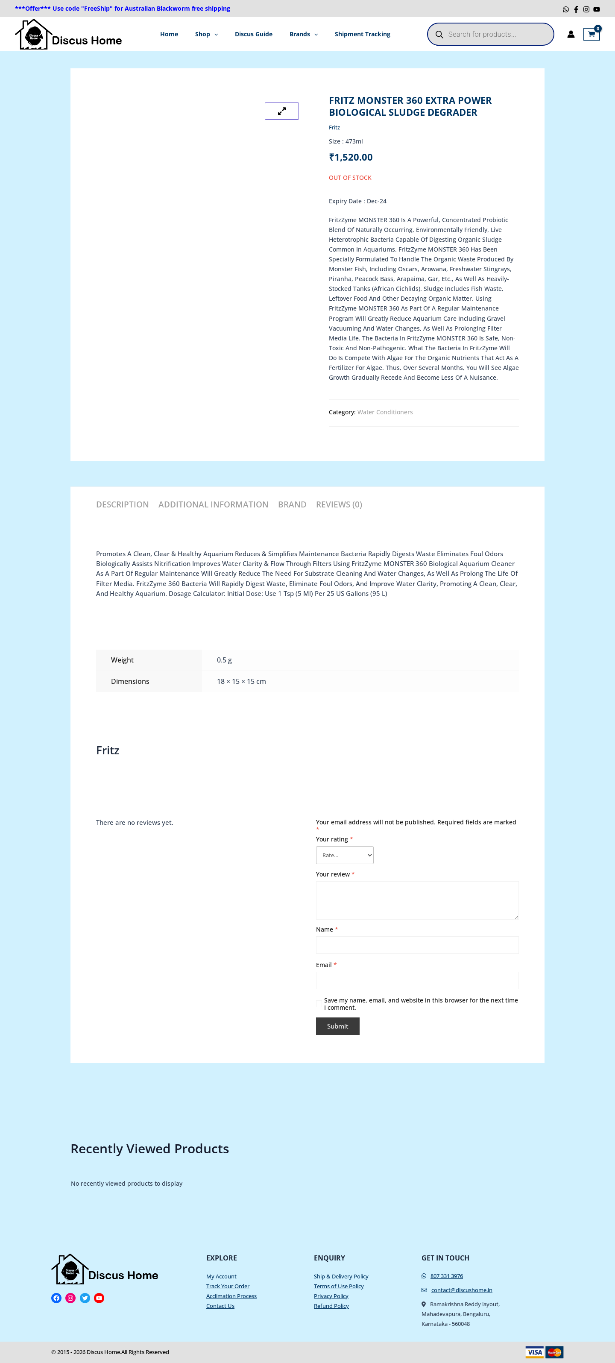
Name (327, 930)
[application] (218, 34)
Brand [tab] (297, 504)
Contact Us (220, 1306)
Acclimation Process (231, 1296)
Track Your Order (227, 1286)
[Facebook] (576, 9)
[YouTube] (596, 9)
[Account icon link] (571, 34)
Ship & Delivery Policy (341, 1276)
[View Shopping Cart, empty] (591, 34)
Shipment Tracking (354, 34)
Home (178, 34)
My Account (221, 1276)
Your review (335, 875)
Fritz (335, 127)
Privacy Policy (331, 1296)
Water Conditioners (385, 412)
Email (326, 966)
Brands (299, 34)
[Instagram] (586, 9)
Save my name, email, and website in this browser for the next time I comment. (421, 1005)
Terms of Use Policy (339, 1286)
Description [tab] (121, 504)
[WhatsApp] (565, 9)
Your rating (334, 838)
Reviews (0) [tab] (350, 504)
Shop (210, 34)
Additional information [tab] (215, 504)
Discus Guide (253, 34)
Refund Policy (331, 1306)
